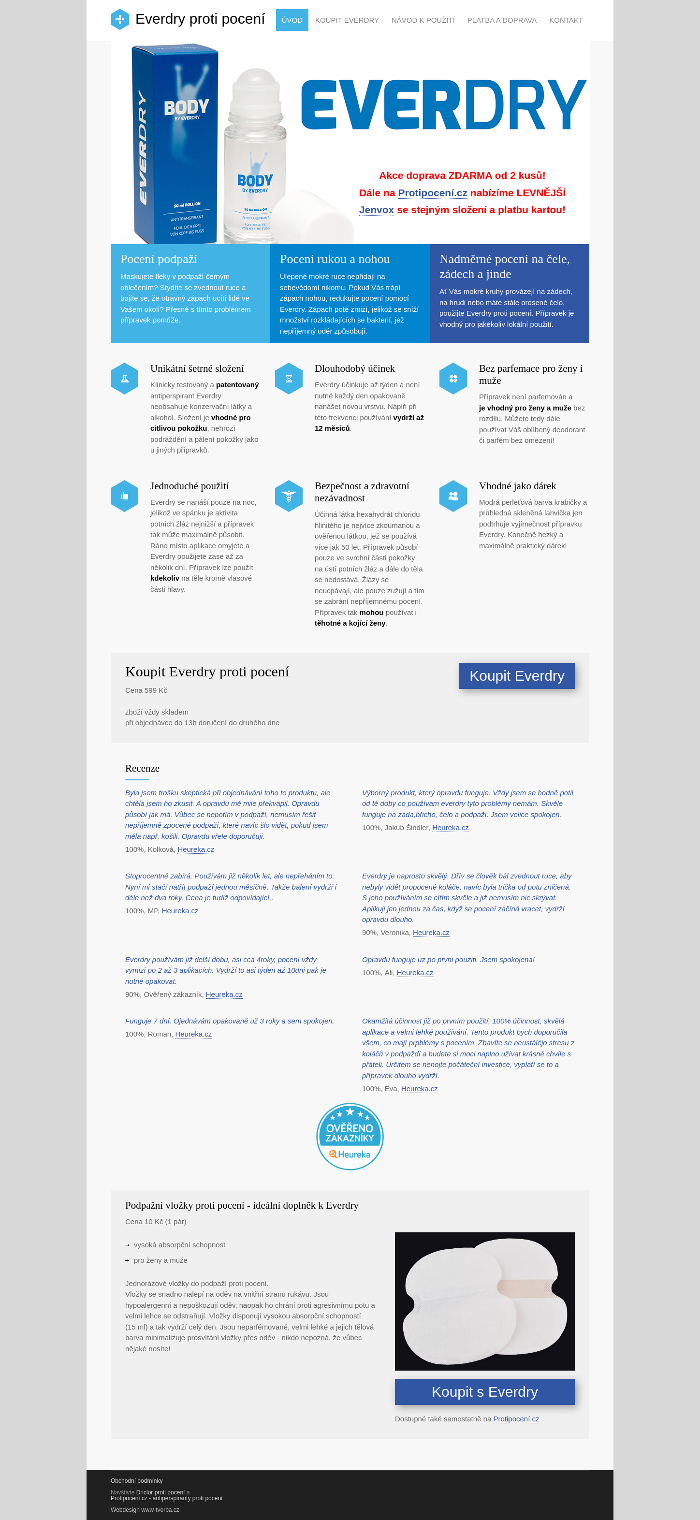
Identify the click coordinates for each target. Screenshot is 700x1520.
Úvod (292, 20)
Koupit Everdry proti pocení (207, 671)
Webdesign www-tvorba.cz (145, 1509)
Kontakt (566, 20)
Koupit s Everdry (485, 1392)
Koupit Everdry (347, 20)
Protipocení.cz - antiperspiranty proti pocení (166, 1498)
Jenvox (376, 209)
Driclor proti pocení (160, 1492)
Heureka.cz (195, 849)
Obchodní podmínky (136, 1480)
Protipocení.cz (432, 192)
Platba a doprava (502, 20)
